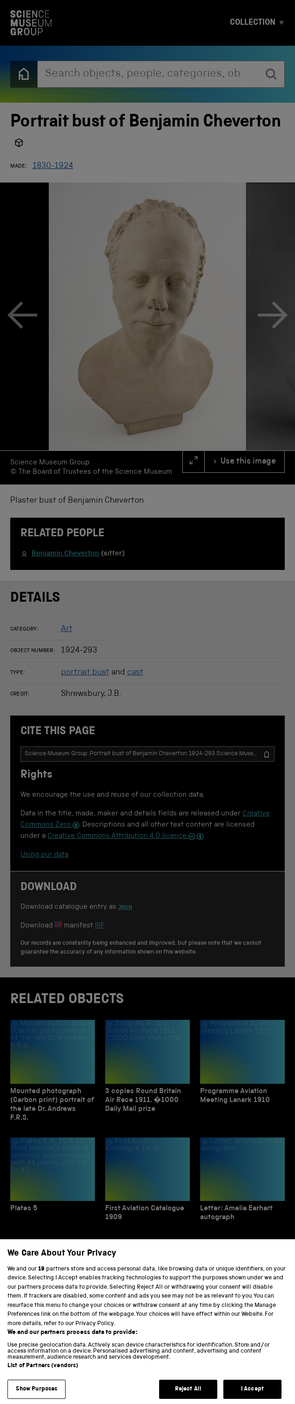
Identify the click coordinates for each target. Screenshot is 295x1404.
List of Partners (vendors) (42, 1377)
